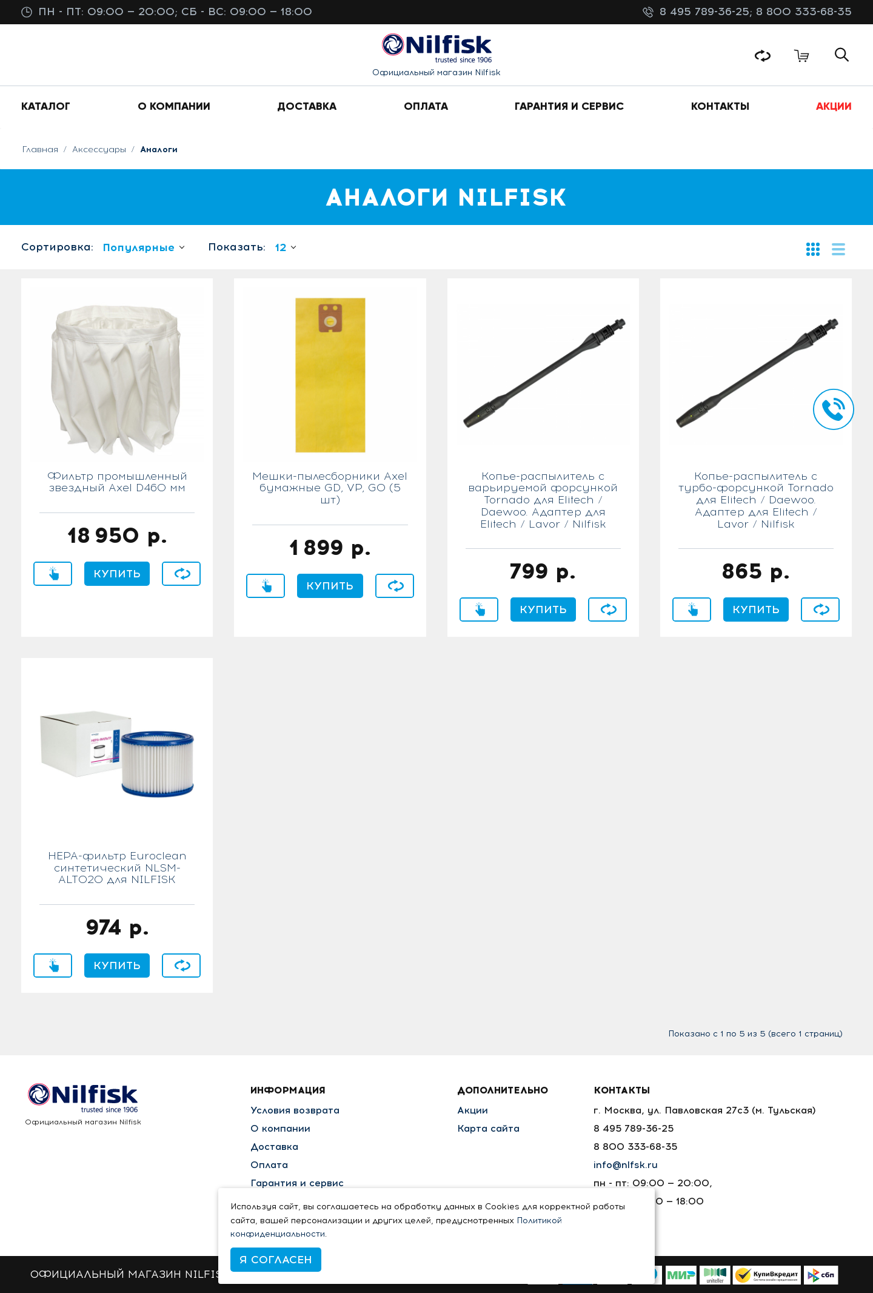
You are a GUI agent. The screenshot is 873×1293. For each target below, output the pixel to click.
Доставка (274, 1146)
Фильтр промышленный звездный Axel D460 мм (117, 483)
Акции (472, 1110)
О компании (280, 1128)
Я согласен (275, 1259)
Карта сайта (488, 1128)
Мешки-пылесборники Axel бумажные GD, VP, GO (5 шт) (329, 489)
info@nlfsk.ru (626, 1164)
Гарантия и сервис (297, 1183)
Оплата (269, 1164)
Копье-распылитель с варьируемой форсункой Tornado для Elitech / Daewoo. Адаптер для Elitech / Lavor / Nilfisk (543, 501)
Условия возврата (295, 1110)
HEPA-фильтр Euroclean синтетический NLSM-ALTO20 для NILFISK (117, 868)
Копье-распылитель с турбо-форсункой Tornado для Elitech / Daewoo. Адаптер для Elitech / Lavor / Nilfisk (756, 501)
